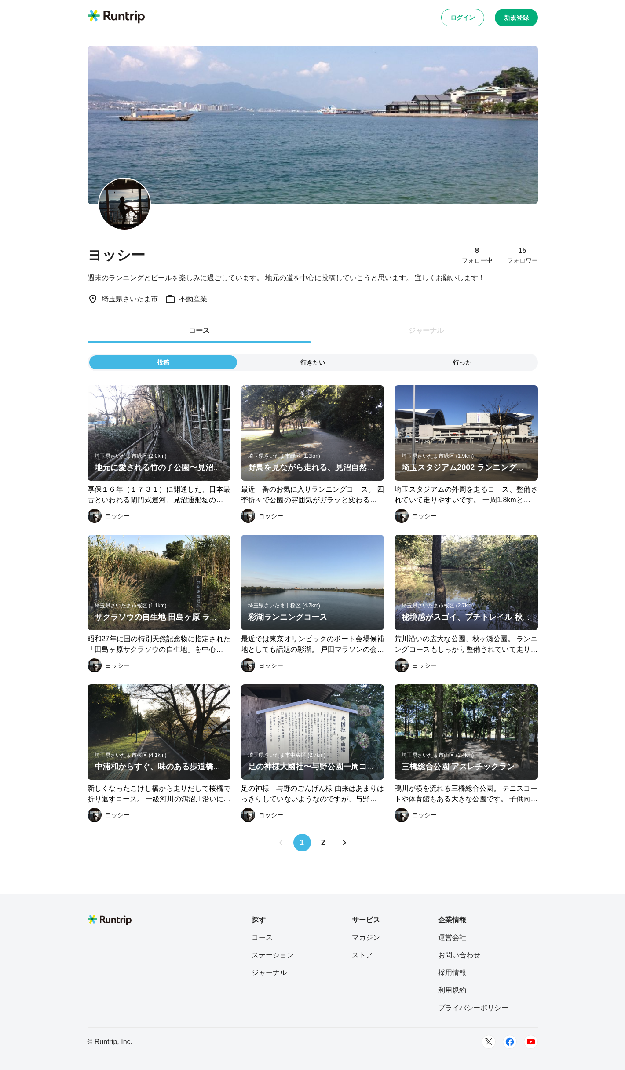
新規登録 (516, 17)
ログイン (462, 17)
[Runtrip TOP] (116, 17)
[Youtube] (531, 1042)
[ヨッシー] (109, 516)
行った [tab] (462, 362)
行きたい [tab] (312, 362)
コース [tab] (199, 330)
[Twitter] (489, 1042)
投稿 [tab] (163, 362)
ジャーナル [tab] (426, 330)
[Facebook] (510, 1042)
